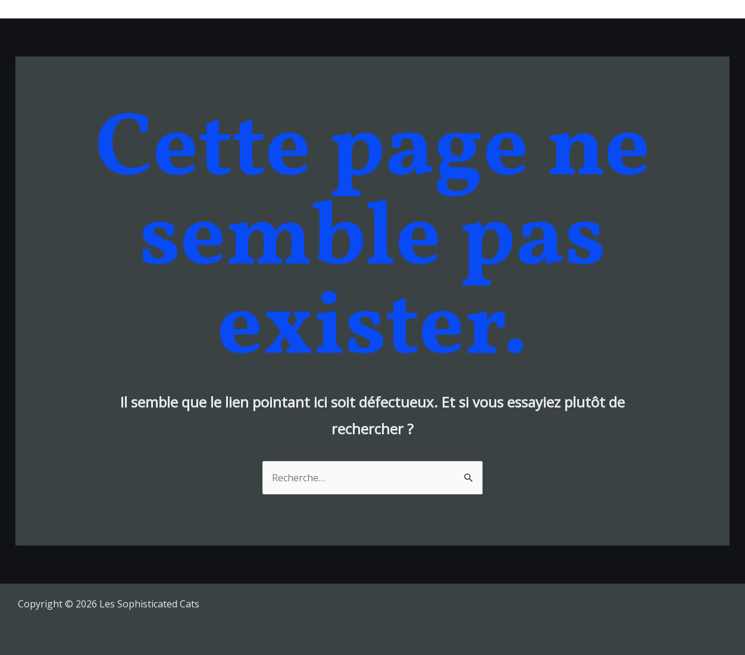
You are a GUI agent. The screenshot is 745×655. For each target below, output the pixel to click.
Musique (447, 8)
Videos (604, 8)
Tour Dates (511, 8)
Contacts (700, 8)
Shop (650, 8)
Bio (563, 8)
